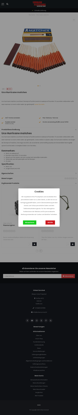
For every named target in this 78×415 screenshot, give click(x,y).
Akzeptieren (29, 222)
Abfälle (50, 222)
